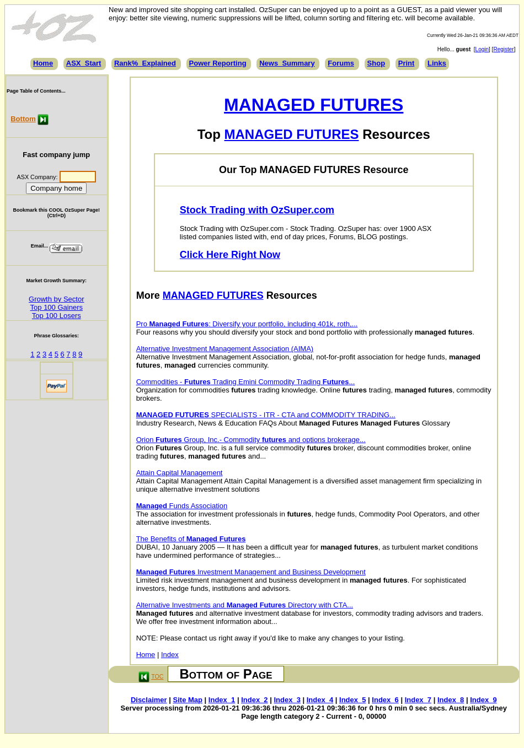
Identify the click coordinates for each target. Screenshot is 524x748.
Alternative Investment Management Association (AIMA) (225, 349)
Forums (341, 63)
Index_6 (385, 700)
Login (482, 49)
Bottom (23, 119)
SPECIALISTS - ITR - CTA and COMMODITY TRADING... (265, 415)
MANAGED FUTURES (313, 105)
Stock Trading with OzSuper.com (257, 210)
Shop (376, 63)
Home (43, 63)
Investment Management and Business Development (251, 572)
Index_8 (450, 700)
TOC (157, 676)
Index (170, 654)
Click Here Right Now (230, 254)
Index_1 (221, 700)
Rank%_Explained (145, 63)
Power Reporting (218, 63)
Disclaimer (149, 700)
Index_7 (418, 700)
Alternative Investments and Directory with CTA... (245, 605)
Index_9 (483, 700)
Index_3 (287, 700)
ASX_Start (83, 63)
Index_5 (352, 700)
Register (503, 49)
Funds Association (181, 506)
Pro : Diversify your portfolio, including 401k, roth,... (247, 324)
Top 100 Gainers (56, 307)
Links (436, 63)
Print (406, 63)
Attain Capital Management (179, 473)
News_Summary (286, 63)
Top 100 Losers (56, 315)
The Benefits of (191, 539)
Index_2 (254, 700)
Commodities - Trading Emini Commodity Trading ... (245, 382)
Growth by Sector (56, 299)
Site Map (187, 700)
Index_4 (320, 700)
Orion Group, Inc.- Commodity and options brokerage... (251, 439)
